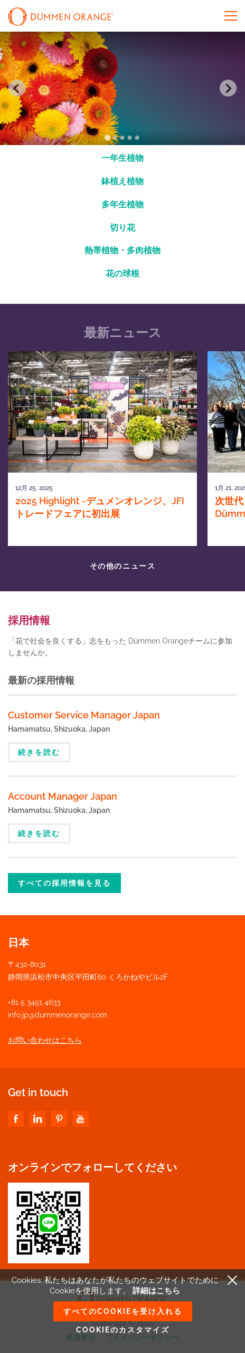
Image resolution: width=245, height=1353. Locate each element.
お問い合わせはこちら (45, 1040)
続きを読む (39, 752)
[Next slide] (228, 88)
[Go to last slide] (16, 88)
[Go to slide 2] (115, 138)
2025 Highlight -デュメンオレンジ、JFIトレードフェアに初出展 (99, 507)
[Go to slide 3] (122, 138)
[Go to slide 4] (130, 138)
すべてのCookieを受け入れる (122, 1311)
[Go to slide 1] (107, 137)
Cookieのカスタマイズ (122, 1330)
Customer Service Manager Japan (84, 715)
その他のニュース (122, 566)
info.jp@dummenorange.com (57, 1015)
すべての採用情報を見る (64, 883)
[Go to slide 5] (137, 138)
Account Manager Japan (62, 796)
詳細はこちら (156, 1291)
